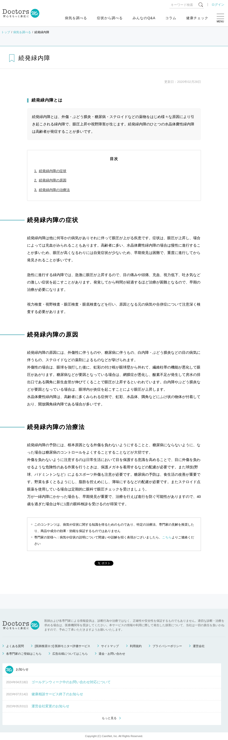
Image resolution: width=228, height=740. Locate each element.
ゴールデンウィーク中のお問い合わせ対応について (71, 682)
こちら (167, 537)
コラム (170, 18)
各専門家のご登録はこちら (24, 653)
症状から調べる (110, 18)
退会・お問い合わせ (112, 653)
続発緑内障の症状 (52, 171)
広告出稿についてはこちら (70, 653)
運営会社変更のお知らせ (50, 706)
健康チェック (197, 18)
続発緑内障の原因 (52, 180)
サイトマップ (110, 646)
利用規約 (136, 646)
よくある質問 (15, 646)
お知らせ (17, 670)
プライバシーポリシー (167, 646)
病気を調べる (76, 18)
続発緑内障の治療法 (54, 190)
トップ (5, 32)
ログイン (218, 4)
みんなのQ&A (144, 18)
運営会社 (199, 646)
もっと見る (109, 718)
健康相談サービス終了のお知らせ (57, 694)
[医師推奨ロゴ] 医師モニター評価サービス (62, 646)
